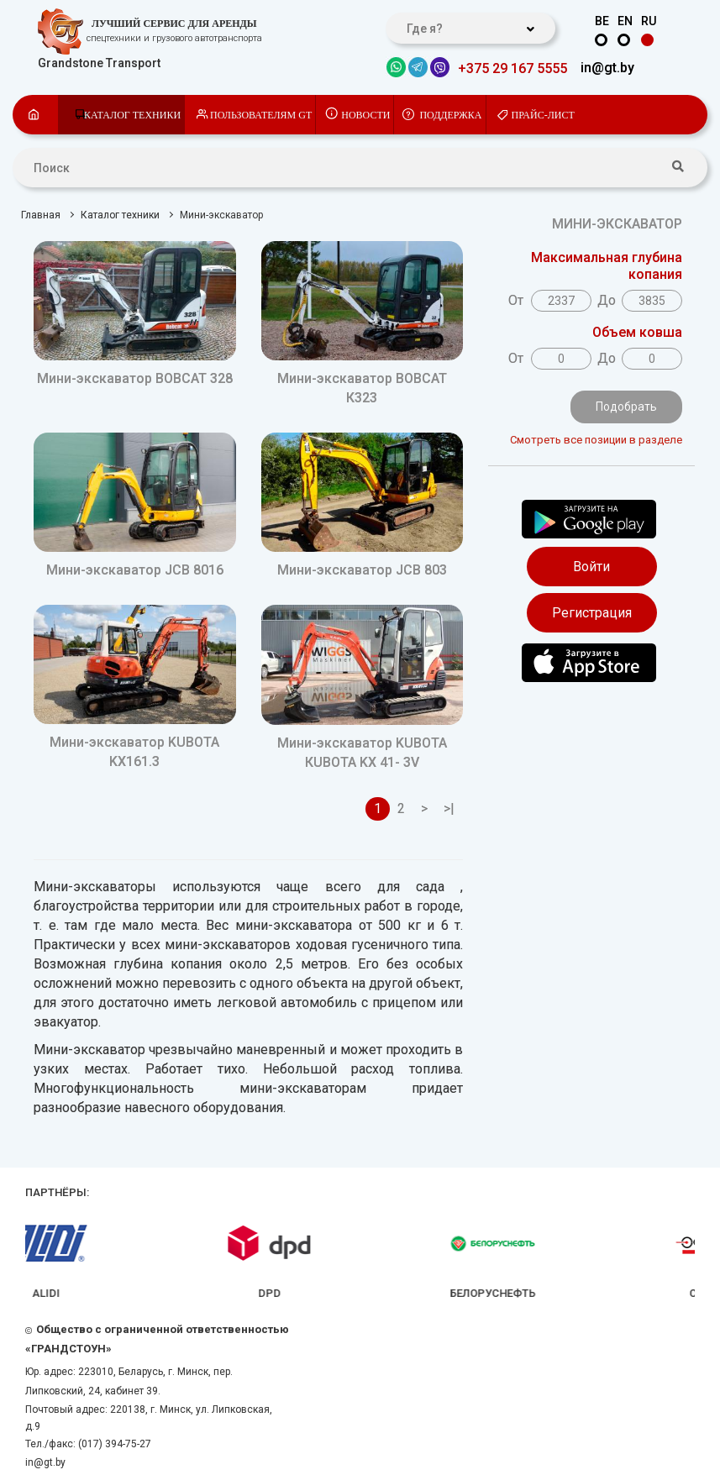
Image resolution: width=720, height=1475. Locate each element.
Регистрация (592, 613)
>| (449, 808)
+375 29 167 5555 (512, 68)
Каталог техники (132, 115)
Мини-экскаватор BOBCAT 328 (135, 378)
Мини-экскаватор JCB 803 (362, 570)
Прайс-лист (543, 115)
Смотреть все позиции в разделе (596, 439)
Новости (365, 115)
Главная (40, 215)
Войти (591, 567)
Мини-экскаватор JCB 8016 (134, 570)
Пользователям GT (261, 115)
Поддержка (450, 115)
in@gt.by (607, 68)
